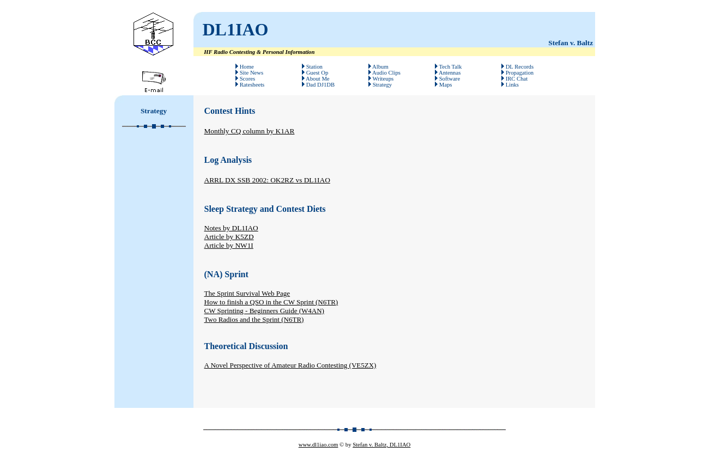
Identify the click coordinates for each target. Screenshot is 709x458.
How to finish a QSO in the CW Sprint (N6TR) (271, 302)
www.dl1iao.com (318, 445)
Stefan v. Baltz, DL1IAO (381, 445)
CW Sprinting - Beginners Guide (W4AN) (264, 311)
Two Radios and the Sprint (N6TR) (254, 319)
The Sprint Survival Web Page (247, 293)
